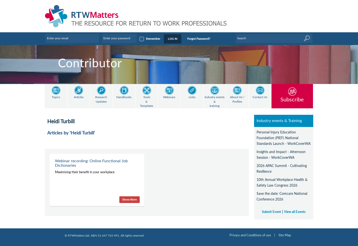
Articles (79, 97)
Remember (153, 38)
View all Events (295, 212)
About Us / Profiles (237, 99)
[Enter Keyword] (274, 38)
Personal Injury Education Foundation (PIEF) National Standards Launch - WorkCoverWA (284, 138)
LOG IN (172, 38)
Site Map (284, 235)
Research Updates (101, 99)
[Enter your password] (119, 38)
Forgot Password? (198, 38)
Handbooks (124, 97)
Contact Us (260, 97)
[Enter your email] (72, 38)
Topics (56, 97)
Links (192, 97)
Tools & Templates (146, 101)
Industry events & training (214, 101)
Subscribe (292, 99)
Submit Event (271, 212)
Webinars (169, 97)
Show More (129, 199)
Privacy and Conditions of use (250, 235)
